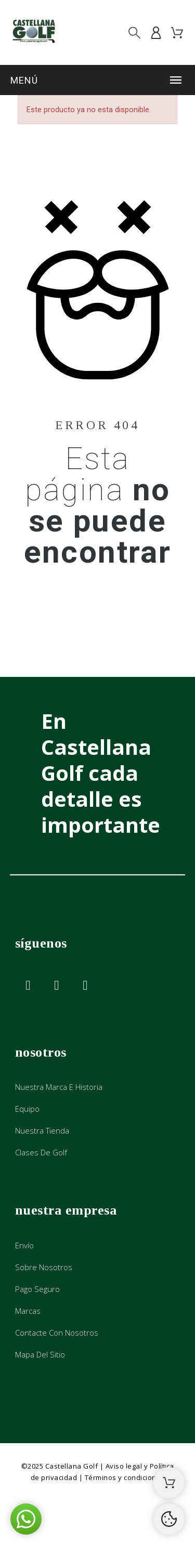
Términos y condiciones (125, 1477)
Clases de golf (41, 1152)
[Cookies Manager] (169, 1519)
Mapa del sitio (40, 1354)
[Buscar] (134, 32)
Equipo (27, 1108)
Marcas (28, 1311)
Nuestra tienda (42, 1130)
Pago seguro (37, 1289)
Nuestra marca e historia (58, 1087)
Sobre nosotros (43, 1267)
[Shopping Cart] (169, 1482)
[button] (97, 80)
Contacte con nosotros (56, 1332)
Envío (24, 1245)
